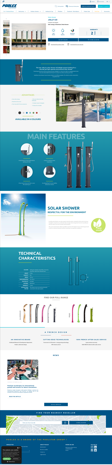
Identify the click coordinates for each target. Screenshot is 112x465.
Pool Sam (97, 11)
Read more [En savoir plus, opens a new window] (12, 456)
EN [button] (107, 1)
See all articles (56, 404)
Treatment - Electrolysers (73, 11)
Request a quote (104, 6)
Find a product (59, 6)
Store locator (100, 1)
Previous (6, 18)
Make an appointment (88, 6)
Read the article (15, 396)
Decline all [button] (16, 458)
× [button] (19, 447)
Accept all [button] (6, 458)
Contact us (42, 452)
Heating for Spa (49, 11)
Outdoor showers (36, 11)
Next (6, 54)
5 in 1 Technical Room (8, 11)
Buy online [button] (63, 39)
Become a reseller (44, 449)
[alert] (11, 455)
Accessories (107, 11)
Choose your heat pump (72, 6)
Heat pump (22, 11)
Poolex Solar (87, 11)
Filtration (60, 11)
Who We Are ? (43, 447)
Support (92, 1)
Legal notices (43, 454)
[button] (11, 461)
